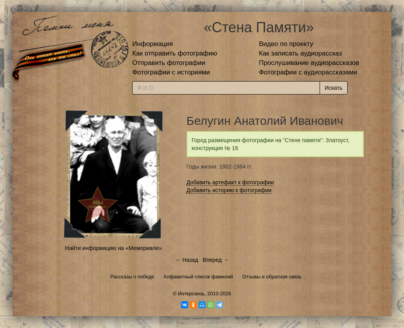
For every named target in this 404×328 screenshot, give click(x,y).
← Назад (186, 260)
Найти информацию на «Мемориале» (113, 248)
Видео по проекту (286, 44)
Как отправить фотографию (174, 53)
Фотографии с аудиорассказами (308, 72)
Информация (152, 44)
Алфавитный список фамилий (198, 277)
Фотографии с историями (171, 72)
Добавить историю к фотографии (229, 190)
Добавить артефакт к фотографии (230, 182)
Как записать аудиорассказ (300, 53)
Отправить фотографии (168, 63)
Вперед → (216, 260)
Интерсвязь (191, 293)
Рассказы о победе (132, 277)
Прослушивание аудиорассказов (309, 63)
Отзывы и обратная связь (271, 277)
